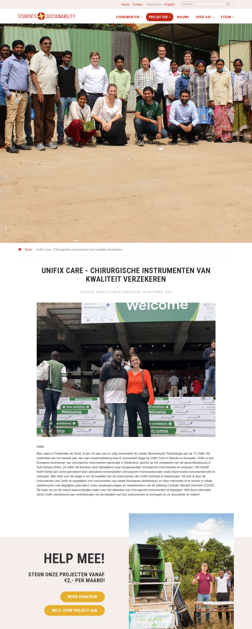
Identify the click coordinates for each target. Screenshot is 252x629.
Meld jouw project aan (74, 610)
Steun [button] (227, 17)
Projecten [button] (159, 17)
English (169, 4)
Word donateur (82, 596)
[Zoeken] (201, 4)
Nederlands (154, 4)
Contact (137, 4)
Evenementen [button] (129, 17)
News (28, 249)
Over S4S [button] (205, 17)
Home (125, 4)
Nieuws (183, 17)
